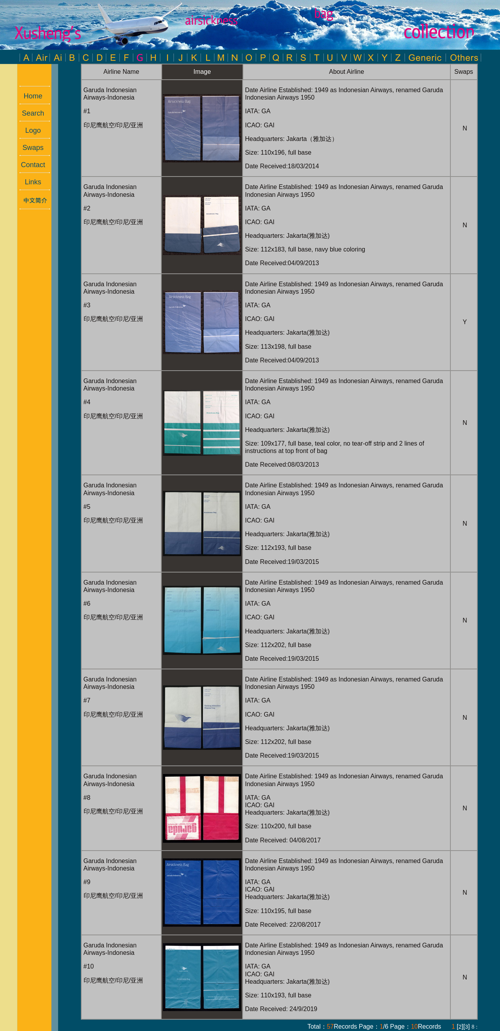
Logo (29, 130)
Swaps (28, 148)
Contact (29, 165)
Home (29, 96)
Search (29, 113)
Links (29, 182)
